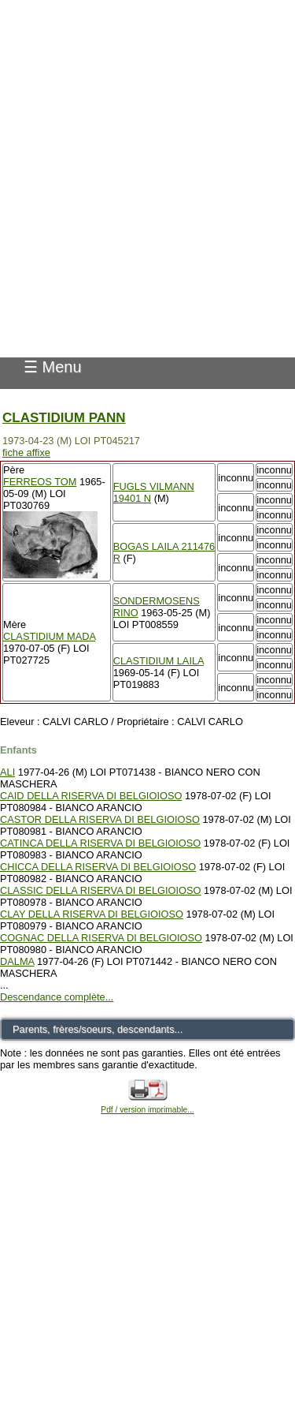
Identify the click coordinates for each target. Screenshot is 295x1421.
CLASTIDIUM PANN (64, 417)
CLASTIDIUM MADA (49, 636)
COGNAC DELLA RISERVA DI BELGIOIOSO (101, 938)
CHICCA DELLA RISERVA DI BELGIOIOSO (98, 867)
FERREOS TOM (39, 482)
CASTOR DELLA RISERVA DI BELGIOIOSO (100, 819)
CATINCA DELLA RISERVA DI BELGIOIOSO (100, 843)
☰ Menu (53, 367)
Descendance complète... (56, 997)
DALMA (17, 961)
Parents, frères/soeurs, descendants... (98, 1029)
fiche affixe (26, 452)
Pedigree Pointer (76, 314)
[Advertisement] (147, 148)
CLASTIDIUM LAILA (158, 661)
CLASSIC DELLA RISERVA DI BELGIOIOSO (100, 890)
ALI (7, 772)
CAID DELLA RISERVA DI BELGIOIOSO (91, 796)
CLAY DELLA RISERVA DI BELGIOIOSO (91, 914)
